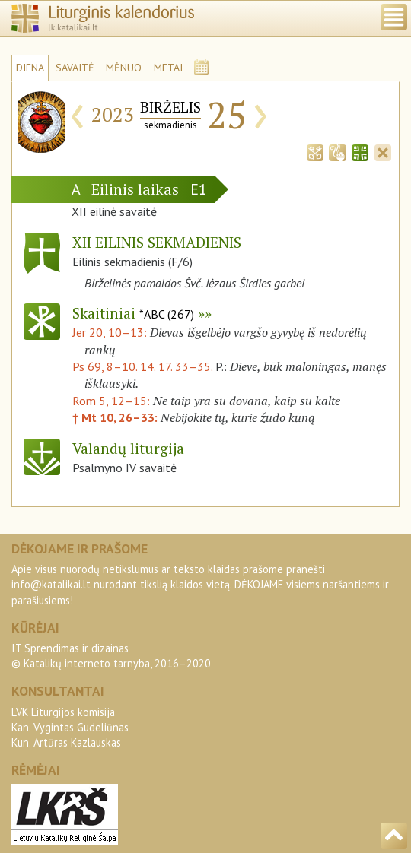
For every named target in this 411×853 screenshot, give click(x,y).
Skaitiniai (133, 312)
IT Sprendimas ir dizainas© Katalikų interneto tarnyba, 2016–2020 (111, 656)
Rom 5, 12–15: (112, 400)
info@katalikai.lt (51, 584)
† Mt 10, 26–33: (116, 417)
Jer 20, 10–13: (111, 332)
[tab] (315, 151)
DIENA (30, 68)
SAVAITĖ (75, 68)
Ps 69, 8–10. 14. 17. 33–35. (142, 366)
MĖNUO (124, 68)
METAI (168, 68)
